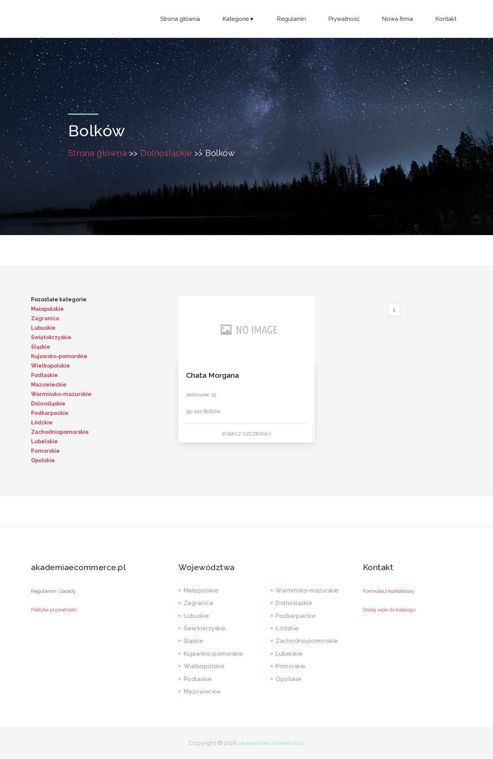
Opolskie (43, 460)
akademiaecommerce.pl (271, 743)
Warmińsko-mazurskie (61, 394)
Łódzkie (42, 422)
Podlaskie (44, 375)
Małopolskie (47, 309)
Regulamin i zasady (53, 591)
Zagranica (45, 318)
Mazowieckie (49, 385)
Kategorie (238, 19)
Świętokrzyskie (51, 337)
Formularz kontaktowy (388, 591)
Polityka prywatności (54, 609)
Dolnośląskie (166, 153)
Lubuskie (43, 328)
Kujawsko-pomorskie (59, 356)
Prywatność (344, 19)
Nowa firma (397, 19)
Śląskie (40, 347)
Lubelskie (44, 441)
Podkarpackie (49, 413)
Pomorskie (45, 451)
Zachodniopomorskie (60, 432)
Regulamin (291, 19)
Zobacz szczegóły (246, 433)
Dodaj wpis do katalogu (389, 609)
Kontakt (446, 19)
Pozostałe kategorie (59, 299)
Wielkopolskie (50, 366)
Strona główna (180, 19)
